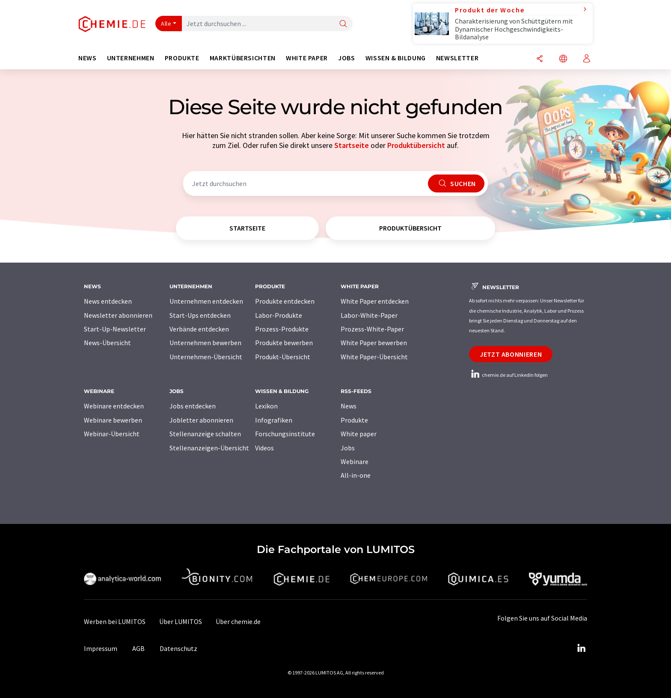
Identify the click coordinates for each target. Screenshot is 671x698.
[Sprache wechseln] (563, 59)
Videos (264, 448)
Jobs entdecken (192, 406)
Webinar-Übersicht (112, 433)
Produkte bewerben (284, 342)
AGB (138, 648)
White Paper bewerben (374, 342)
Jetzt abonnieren (511, 354)
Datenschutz (178, 648)
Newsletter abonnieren (118, 315)
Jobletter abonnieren (201, 420)
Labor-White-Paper (369, 315)
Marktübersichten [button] (243, 58)
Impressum (100, 648)
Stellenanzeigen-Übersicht (209, 448)
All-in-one (356, 475)
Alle (166, 23)
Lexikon (266, 406)
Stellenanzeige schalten (205, 433)
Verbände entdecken (199, 329)
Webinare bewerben (113, 420)
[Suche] (343, 24)
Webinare (354, 461)
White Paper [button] (307, 58)
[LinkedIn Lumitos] (581, 648)
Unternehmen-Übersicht (205, 356)
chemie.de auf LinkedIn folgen (508, 375)
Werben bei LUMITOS (114, 621)
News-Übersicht (107, 342)
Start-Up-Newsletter (115, 329)
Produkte (354, 420)
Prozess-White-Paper (372, 329)
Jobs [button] (346, 58)
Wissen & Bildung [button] (395, 58)
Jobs (348, 448)
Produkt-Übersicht (282, 356)
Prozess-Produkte (282, 329)
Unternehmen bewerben (205, 342)
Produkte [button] (182, 58)
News (348, 406)
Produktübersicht (416, 145)
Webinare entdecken (114, 406)
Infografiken (273, 420)
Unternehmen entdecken (206, 301)
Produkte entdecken (285, 301)
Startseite (351, 145)
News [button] (87, 58)
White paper (359, 433)
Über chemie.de (238, 621)
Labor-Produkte (278, 315)
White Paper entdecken (375, 301)
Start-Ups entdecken (200, 315)
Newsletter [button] (457, 58)
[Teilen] (540, 59)
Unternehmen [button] (130, 58)
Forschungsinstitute (285, 433)
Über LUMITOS (180, 621)
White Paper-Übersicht (374, 356)
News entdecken (108, 301)
